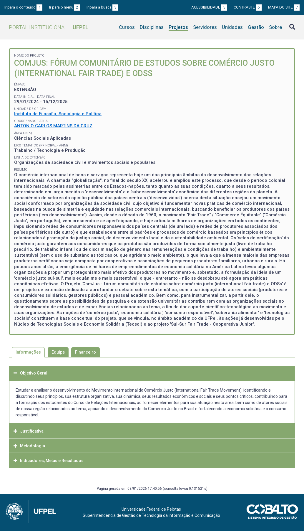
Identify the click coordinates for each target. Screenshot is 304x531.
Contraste (248, 7)
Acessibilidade (209, 7)
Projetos (178, 27)
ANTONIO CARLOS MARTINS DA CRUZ (53, 125)
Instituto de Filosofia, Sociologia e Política (58, 113)
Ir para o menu (64, 7)
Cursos (127, 27)
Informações (28, 352)
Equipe (58, 352)
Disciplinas (152, 27)
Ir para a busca (102, 7)
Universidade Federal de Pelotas (151, 509)
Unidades (232, 27)
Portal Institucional (48, 27)
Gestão (256, 27)
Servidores (205, 27)
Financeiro (85, 352)
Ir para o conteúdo (23, 7)
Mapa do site (284, 7)
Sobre (275, 27)
